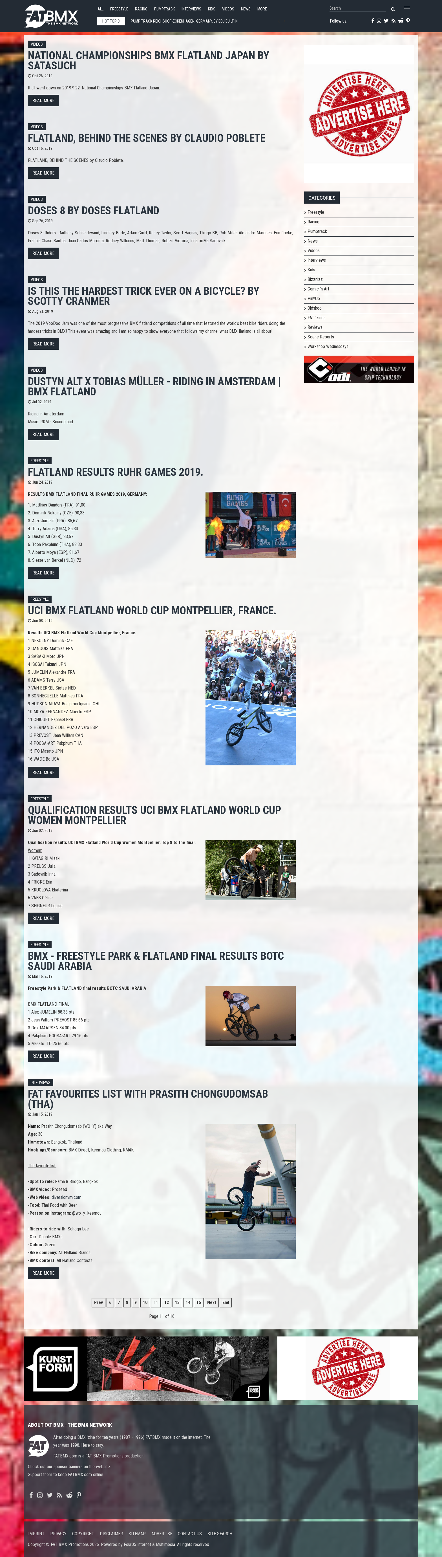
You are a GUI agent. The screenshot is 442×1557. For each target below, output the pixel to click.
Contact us (190, 1533)
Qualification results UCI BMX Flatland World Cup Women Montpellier (154, 815)
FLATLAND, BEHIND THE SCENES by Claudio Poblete (146, 138)
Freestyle (119, 9)
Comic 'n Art (318, 289)
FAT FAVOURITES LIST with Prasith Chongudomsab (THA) (148, 1098)
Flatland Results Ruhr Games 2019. (116, 472)
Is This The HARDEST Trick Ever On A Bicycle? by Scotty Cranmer (143, 296)
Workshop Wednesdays (328, 346)
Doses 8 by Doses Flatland (93, 210)
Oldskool (315, 308)
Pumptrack (164, 9)
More (262, 9)
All (100, 9)
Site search (219, 1533)
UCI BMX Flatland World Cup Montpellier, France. (152, 610)
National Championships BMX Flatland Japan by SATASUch (148, 60)
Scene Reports (321, 337)
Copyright (83, 1533)
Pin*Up (314, 298)
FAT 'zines (317, 317)
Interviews (191, 9)
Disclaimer (111, 1533)
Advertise (161, 1533)
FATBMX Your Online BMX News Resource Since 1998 (57, 14)
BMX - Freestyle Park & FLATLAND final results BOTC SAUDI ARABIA (156, 961)
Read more (43, 100)
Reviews (315, 327)
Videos (228, 9)
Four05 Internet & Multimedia (149, 1544)
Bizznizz (315, 279)
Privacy (58, 1533)
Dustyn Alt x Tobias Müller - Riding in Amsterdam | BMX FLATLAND (154, 386)
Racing (141, 9)
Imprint (36, 1533)
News (246, 9)
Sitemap (137, 1533)
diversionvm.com (66, 1197)
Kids (211, 9)
